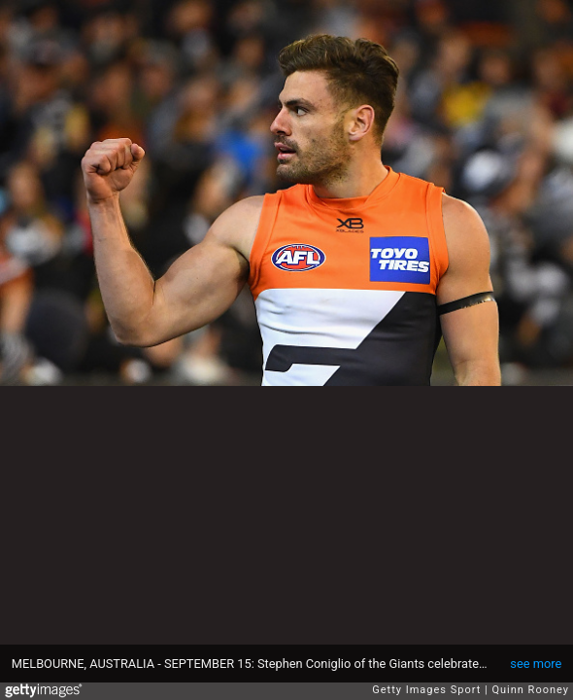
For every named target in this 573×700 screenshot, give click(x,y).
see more (535, 663)
